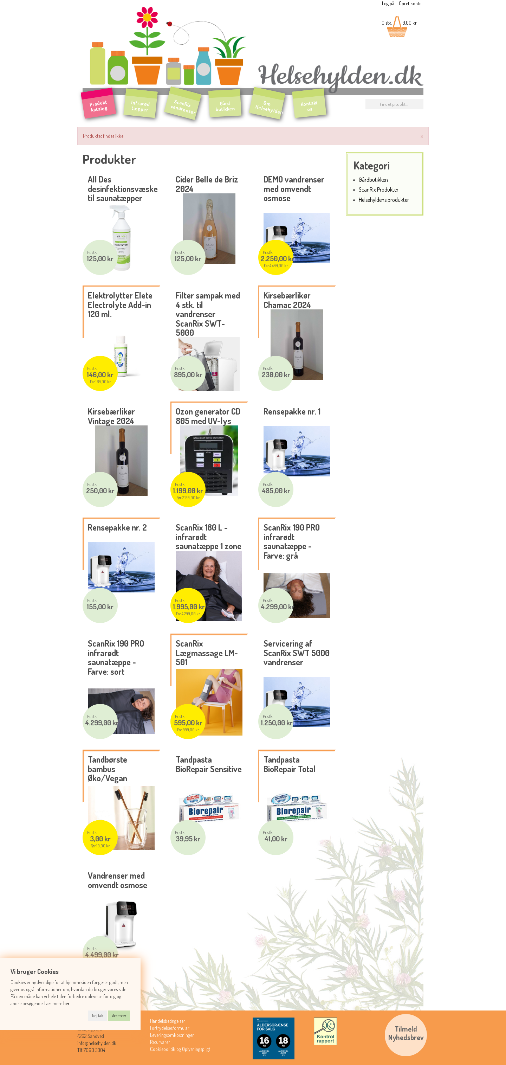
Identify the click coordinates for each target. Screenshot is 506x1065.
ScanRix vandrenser (183, 106)
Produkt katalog (98, 106)
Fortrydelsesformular (169, 1028)
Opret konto (410, 3)
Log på (388, 3)
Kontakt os (309, 106)
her (66, 1003)
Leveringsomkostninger (172, 1035)
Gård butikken (225, 106)
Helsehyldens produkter (384, 199)
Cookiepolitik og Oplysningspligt (180, 1049)
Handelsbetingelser (167, 1021)
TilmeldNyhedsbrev (406, 1033)
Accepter (119, 1015)
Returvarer (160, 1042)
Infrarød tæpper (140, 106)
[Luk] (421, 135)
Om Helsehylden (269, 107)
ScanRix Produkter (378, 189)
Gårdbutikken (373, 179)
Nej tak (97, 1015)
